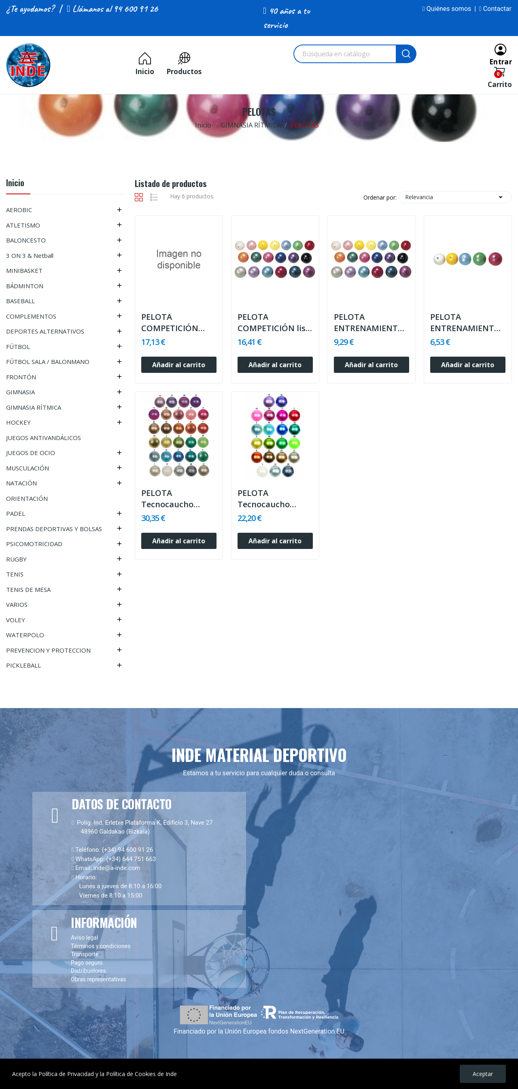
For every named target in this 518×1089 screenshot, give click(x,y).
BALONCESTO (26, 240)
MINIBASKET (24, 270)
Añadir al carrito (178, 364)
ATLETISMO (23, 225)
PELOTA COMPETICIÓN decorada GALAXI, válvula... (176, 322)
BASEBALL (20, 301)
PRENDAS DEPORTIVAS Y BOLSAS (54, 529)
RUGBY (16, 559)
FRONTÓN (21, 377)
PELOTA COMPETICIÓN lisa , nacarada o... (274, 322)
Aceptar (483, 1074)
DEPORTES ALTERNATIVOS (45, 331)
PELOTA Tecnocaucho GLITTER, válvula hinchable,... (271, 498)
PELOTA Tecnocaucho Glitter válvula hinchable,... (169, 498)
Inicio (15, 184)
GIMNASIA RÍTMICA (33, 407)
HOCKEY (18, 422)
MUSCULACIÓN (27, 468)
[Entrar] (500, 53)
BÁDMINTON (24, 286)
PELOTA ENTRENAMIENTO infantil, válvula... (465, 322)
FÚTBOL (18, 346)
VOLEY (15, 620)
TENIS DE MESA (28, 589)
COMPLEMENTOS (31, 316)
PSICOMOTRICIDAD (34, 544)
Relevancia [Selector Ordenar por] (455, 197)
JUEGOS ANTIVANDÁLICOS (43, 438)
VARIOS (17, 604)
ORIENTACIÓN (27, 498)
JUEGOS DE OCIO (30, 453)
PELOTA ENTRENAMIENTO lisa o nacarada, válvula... (369, 322)
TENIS (14, 574)
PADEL (15, 513)
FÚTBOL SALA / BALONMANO (47, 361)
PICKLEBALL (23, 665)
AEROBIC (19, 210)
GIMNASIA (20, 392)
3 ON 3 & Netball (29, 255)
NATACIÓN (21, 483)
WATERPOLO (25, 635)
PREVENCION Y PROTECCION (48, 650)
